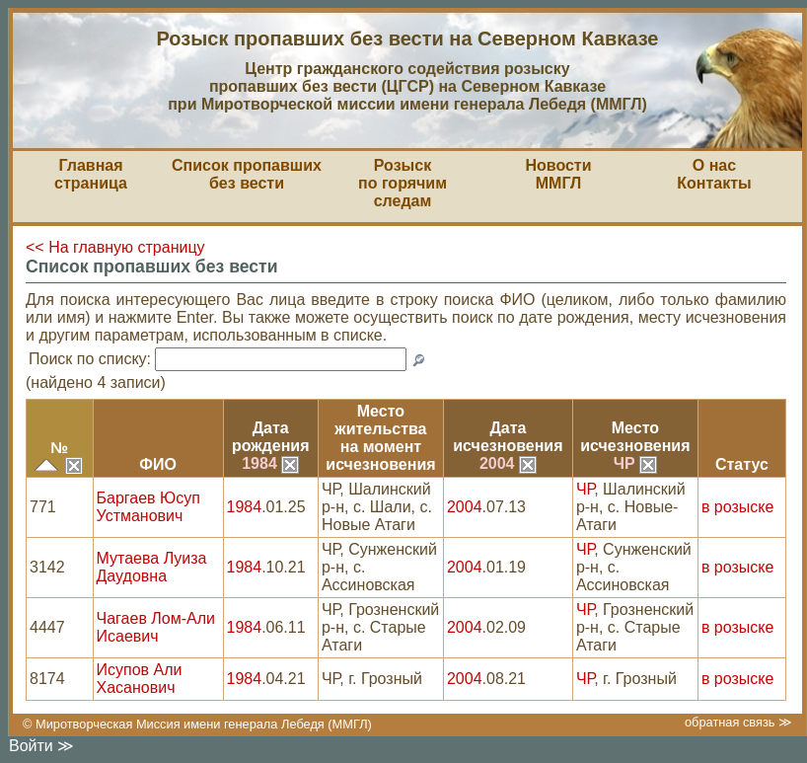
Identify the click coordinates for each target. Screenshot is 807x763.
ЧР (635, 463)
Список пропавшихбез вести (247, 174)
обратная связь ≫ (738, 722)
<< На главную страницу (115, 247)
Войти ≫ (41, 745)
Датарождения (271, 437)
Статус (742, 464)
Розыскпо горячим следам (402, 183)
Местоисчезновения (635, 437)
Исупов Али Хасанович (140, 678)
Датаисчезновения (507, 437)
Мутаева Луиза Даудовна (152, 567)
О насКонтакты (714, 174)
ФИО (158, 464)
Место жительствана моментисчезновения (380, 438)
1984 (270, 463)
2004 (508, 463)
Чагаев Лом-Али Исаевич (156, 627)
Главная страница (90, 174)
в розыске (737, 506)
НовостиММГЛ (558, 174)
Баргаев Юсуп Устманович (148, 507)
